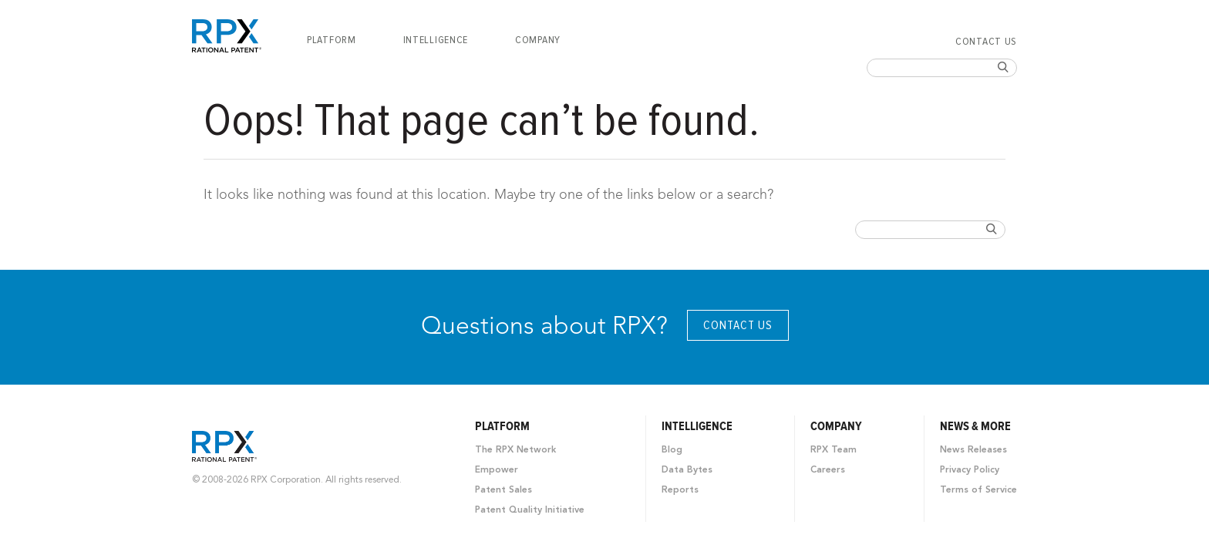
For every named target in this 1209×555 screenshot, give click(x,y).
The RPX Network (515, 450)
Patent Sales (503, 490)
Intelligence (435, 40)
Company (538, 40)
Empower (496, 470)
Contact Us (986, 41)
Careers (827, 470)
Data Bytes (687, 470)
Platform (331, 40)
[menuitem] (332, 40)
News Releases (973, 450)
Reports (680, 490)
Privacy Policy (969, 470)
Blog (672, 450)
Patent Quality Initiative (529, 510)
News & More (975, 426)
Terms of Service (978, 490)
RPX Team (833, 450)
